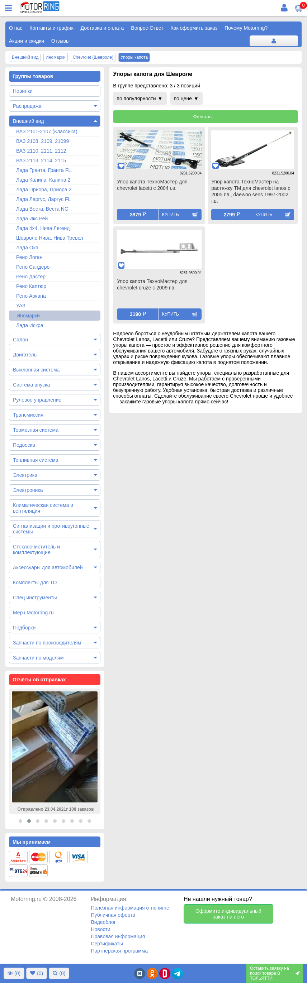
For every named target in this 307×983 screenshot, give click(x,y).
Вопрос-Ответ (147, 28)
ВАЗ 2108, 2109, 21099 (42, 141)
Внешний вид (28, 121)
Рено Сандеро (32, 267)
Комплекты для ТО (35, 582)
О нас (15, 28)
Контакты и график (51, 28)
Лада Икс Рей (32, 218)
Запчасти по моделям (38, 658)
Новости (100, 929)
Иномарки (28, 315)
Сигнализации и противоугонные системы (51, 528)
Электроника (28, 490)
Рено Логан (29, 257)
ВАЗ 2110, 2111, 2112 (41, 151)
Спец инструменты (35, 597)
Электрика (25, 475)
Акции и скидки (26, 41)
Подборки (24, 627)
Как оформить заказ (194, 28)
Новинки (23, 91)
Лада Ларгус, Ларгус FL (43, 199)
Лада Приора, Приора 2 (43, 189)
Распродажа (27, 106)
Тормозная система (35, 430)
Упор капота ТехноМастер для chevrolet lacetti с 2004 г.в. (152, 185)
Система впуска (31, 385)
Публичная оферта (113, 915)
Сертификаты (107, 943)
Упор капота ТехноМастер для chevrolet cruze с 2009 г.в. (152, 284)
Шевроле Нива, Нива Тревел (49, 238)
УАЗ (20, 305)
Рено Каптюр (31, 286)
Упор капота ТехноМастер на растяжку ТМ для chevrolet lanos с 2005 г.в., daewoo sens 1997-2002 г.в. (250, 191)
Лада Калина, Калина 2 (43, 180)
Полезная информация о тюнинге (130, 908)
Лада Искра (29, 325)
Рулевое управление (37, 400)
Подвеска (24, 445)
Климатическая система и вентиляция (43, 508)
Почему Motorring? (246, 28)
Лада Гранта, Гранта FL (43, 170)
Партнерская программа (119, 951)
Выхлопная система (36, 370)
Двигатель (25, 355)
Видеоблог (103, 922)
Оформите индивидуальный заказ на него (228, 914)
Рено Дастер (31, 276)
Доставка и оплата (102, 28)
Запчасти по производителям (47, 643)
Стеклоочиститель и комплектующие (36, 549)
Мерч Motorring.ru (33, 612)
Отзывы (60, 41)
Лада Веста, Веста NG (42, 209)
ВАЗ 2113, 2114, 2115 (41, 160)
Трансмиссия (28, 415)
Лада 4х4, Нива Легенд (43, 228)
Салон (20, 339)
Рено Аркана (31, 296)
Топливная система (35, 460)
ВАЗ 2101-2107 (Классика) (46, 131)
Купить (170, 214)
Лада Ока (27, 247)
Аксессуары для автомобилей (48, 567)
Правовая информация (118, 936)
